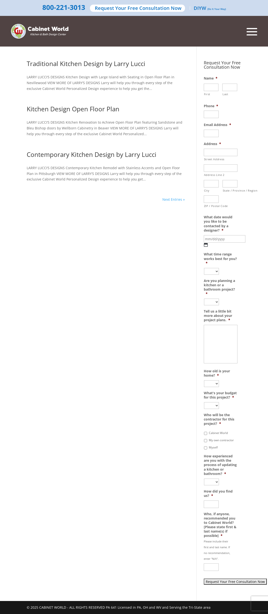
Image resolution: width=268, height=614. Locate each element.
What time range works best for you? (220, 258)
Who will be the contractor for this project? (219, 419)
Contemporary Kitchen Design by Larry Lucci (91, 154)
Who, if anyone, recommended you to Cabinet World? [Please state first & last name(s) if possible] (220, 525)
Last (225, 94)
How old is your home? (217, 373)
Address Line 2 (214, 175)
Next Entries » (173, 199)
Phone (211, 106)
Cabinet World (218, 433)
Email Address (217, 125)
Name (210, 78)
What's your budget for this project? (220, 395)
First (207, 94)
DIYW (210, 8)
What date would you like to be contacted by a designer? (218, 224)
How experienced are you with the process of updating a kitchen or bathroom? (220, 465)
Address (212, 144)
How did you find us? (218, 493)
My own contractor (221, 440)
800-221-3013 (63, 8)
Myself (213, 447)
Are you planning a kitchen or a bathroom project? (219, 287)
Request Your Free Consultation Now (138, 8)
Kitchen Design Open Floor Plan (73, 109)
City (207, 190)
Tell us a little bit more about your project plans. (218, 315)
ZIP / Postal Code (211, 206)
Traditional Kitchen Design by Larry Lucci (86, 63)
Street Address (214, 159)
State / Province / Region (230, 190)
